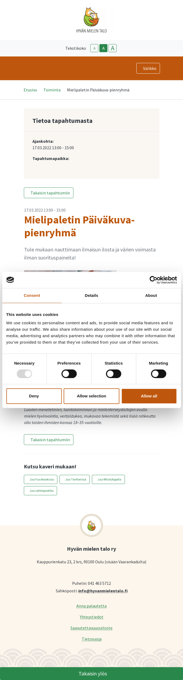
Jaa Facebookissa (41, 479)
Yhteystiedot (91, 616)
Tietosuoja (92, 638)
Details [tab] (91, 295)
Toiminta (52, 89)
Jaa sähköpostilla (41, 491)
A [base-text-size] (103, 48)
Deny (34, 396)
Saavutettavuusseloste (91, 627)
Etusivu (30, 89)
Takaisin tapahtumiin (50, 192)
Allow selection (91, 396)
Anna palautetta (91, 605)
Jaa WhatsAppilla (109, 479)
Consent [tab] (32, 295)
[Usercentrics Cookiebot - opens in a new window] (153, 280)
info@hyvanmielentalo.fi (103, 590)
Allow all (149, 396)
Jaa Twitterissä (75, 479)
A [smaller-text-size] (94, 48)
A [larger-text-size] (112, 48)
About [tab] (151, 295)
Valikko (149, 68)
